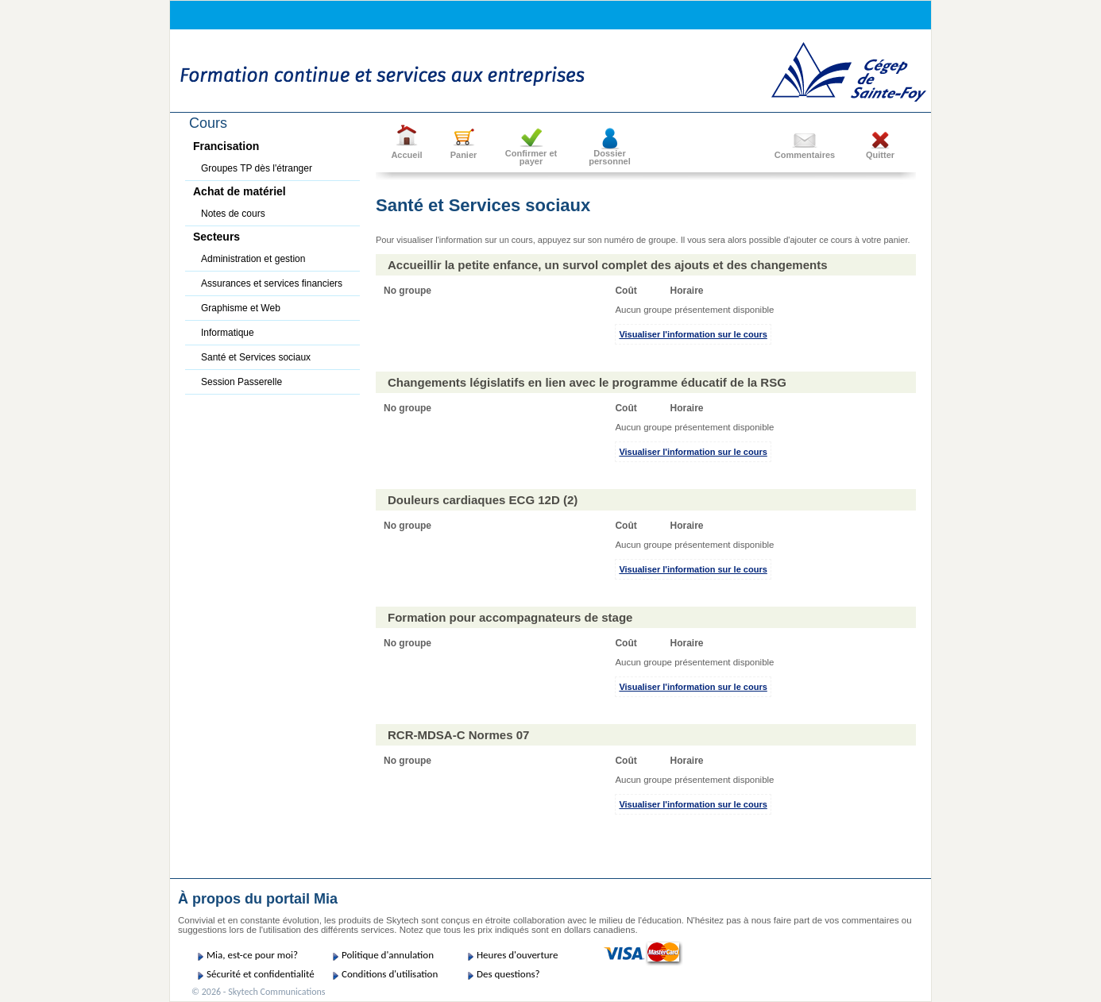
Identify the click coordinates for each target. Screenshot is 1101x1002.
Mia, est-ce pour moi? (252, 955)
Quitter (880, 155)
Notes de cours (233, 213)
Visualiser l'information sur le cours (693, 334)
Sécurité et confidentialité (261, 974)
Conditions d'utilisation (390, 974)
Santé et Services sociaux (256, 357)
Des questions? (508, 974)
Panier (463, 155)
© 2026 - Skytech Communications (258, 991)
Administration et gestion (253, 258)
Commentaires (805, 155)
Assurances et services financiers (271, 283)
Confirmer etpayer (531, 157)
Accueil (406, 155)
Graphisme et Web (240, 308)
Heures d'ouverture (517, 955)
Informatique (227, 332)
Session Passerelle (241, 381)
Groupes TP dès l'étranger (256, 168)
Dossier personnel (610, 157)
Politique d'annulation (388, 955)
